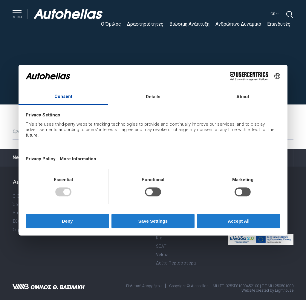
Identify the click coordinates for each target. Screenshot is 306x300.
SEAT (161, 246)
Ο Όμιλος (111, 24)
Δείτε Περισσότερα (176, 263)
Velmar (163, 254)
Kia (159, 238)
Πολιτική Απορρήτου (144, 286)
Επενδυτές (278, 24)
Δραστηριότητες (145, 24)
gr (274, 14)
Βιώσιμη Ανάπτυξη (189, 24)
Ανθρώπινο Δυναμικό (238, 24)
